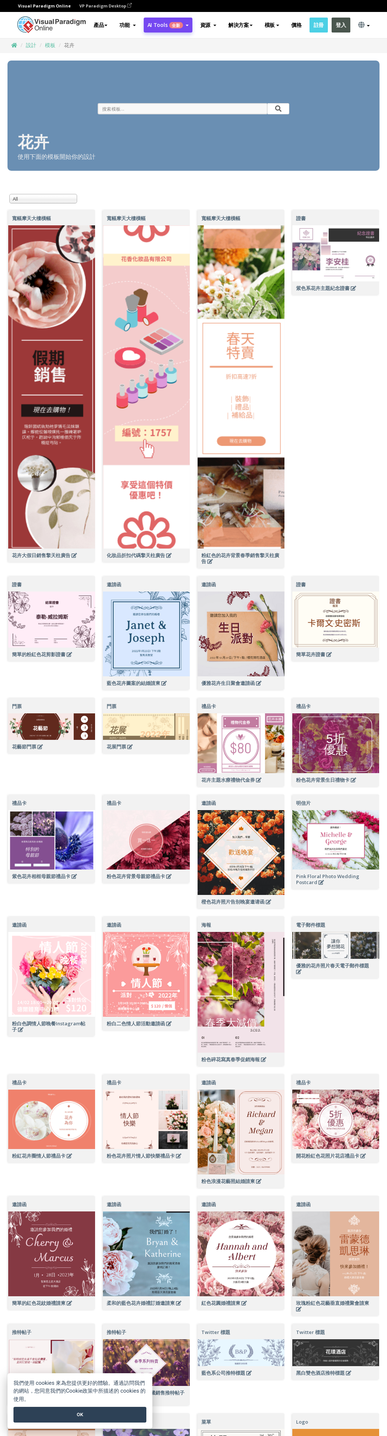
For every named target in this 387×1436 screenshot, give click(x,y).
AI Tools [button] (168, 24)
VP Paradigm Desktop (105, 6)
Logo (302, 1421)
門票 (17, 706)
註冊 (319, 24)
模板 (50, 45)
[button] (127, 25)
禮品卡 (208, 706)
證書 (301, 218)
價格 (296, 24)
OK (80, 1414)
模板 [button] (272, 24)
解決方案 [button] (240, 24)
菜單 (206, 1421)
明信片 (303, 803)
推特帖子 (21, 1332)
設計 (31, 45)
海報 (206, 924)
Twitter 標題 (215, 1332)
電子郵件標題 (310, 924)
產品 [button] (100, 24)
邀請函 (114, 584)
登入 (341, 24)
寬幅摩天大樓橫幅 (31, 218)
